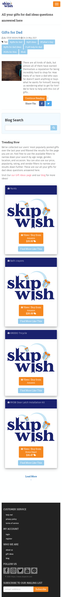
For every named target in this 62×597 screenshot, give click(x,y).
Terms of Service (12, 523)
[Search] (53, 127)
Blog (7, 558)
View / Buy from (31, 238)
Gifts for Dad (12, 32)
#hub (23, 52)
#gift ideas (31, 42)
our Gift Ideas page (21, 175)
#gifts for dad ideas (12, 47)
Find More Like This (31, 248)
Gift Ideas (9, 554)
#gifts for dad (16, 42)
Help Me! (9, 515)
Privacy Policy (11, 519)
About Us (9, 550)
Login (8, 534)
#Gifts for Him (10, 52)
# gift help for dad (33, 47)
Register (9, 539)
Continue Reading (34, 98)
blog (43, 175)
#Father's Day (46, 42)
